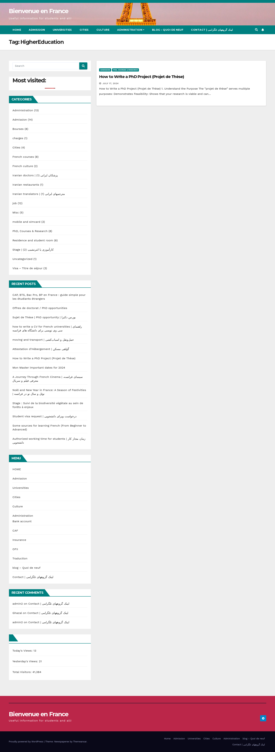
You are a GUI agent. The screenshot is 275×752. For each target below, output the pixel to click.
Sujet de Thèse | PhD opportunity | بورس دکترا (44, 317)
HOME (16, 469)
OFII (15, 549)
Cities (84, 29)
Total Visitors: (22, 672)
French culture (22, 166)
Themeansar (80, 741)
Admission (37, 29)
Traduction (19, 558)
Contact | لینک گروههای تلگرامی (212, 29)
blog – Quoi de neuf (167, 29)
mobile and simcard (26, 221)
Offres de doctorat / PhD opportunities (39, 308)
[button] (256, 29)
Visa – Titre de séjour (27, 268)
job (14, 203)
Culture (103, 29)
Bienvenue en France (38, 11)
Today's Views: (22, 650)
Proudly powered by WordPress (26, 741)
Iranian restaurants (25, 184)
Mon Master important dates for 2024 (38, 367)
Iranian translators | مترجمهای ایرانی (38, 194)
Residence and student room (32, 240)
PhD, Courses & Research (30, 231)
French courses (23, 156)
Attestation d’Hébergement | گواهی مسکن (40, 349)
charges (17, 138)
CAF (15, 530)
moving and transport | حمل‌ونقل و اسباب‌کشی (43, 339)
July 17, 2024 (111, 83)
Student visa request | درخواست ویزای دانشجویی (44, 416)
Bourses (18, 129)
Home (17, 29)
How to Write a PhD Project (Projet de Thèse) (43, 358)
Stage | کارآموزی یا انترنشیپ (33, 249)
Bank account (22, 521)
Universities (62, 29)
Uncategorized (22, 259)
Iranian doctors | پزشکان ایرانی (35, 175)
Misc (15, 212)
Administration (130, 29)
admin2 (17, 603)
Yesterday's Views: (25, 661)
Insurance (19, 540)
